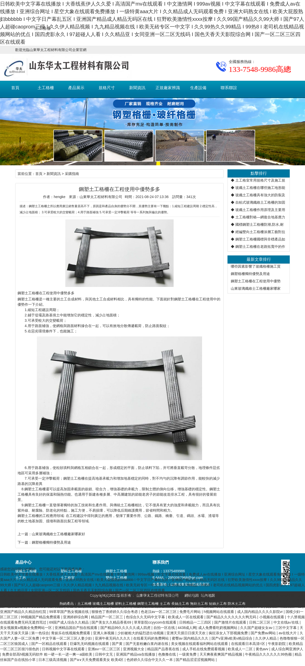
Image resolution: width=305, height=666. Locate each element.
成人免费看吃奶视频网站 (218, 628)
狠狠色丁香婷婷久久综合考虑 (115, 612)
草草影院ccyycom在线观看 (155, 622)
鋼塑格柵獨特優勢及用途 (250, 274)
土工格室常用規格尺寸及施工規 (260, 180)
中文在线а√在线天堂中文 (254, 596)
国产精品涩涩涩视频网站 (196, 660)
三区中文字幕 (286, 628)
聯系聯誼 (229, 88)
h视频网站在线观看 (219, 612)
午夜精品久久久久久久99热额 (269, 654)
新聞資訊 (137, 88)
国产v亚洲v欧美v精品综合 (232, 638)
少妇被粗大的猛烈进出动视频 (141, 633)
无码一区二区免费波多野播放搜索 (159, 596)
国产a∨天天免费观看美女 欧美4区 (97, 660)
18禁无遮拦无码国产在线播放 (53, 596)
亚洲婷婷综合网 (76, 617)
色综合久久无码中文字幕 (146, 617)
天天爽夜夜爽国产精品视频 (221, 654)
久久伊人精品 (266, 638)
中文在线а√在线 (286, 622)
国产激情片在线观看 (230, 622)
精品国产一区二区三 (107, 617)
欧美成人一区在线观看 (186, 617)
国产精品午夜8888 (46, 601)
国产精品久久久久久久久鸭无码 (231, 617)
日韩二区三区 (260, 622)
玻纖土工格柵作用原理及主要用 (260, 210)
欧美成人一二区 (241, 649)
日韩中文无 (104, 654)
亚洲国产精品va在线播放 (136, 654)
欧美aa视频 (285, 596)
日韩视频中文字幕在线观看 (64, 649)
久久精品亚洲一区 (193, 606)
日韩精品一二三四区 (195, 622)
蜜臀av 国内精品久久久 (191, 638)
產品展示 (76, 88)
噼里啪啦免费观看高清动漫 (88, 606)
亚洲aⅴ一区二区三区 (104, 649)
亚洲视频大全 (134, 649)
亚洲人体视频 (104, 633)
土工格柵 (46, 88)
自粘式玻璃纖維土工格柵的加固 (260, 202)
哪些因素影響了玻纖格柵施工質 (256, 266)
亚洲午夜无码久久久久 (113, 638)
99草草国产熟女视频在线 (69, 612)
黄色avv (262, 649)
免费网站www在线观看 (226, 601)
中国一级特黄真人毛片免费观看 (104, 596)
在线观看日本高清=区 (248, 644)
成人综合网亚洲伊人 (287, 649)
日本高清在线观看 (191, 601)
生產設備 (198, 88)
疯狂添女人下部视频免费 (229, 633)
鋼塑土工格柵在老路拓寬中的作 (260, 247)
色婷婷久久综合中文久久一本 (150, 660)
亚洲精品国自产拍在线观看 (76, 628)
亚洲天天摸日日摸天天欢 (186, 633)
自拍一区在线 (165, 628)
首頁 (15, 88)
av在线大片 (288, 633)
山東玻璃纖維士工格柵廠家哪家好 (58, 534)
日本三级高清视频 (53, 660)
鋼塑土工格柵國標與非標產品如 (260, 239)
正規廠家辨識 (168, 88)
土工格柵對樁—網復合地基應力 (260, 217)
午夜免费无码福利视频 (46, 606)
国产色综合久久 (13, 606)
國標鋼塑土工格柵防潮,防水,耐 (259, 224)
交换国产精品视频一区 (284, 606)
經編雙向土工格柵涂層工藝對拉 (260, 232)
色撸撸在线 (167, 654)
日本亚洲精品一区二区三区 (210, 596)
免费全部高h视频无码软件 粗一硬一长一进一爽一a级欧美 (47, 654)
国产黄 (118, 644)
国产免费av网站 (264, 633)
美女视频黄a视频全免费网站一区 (26, 628)
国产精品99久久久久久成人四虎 (125, 628)
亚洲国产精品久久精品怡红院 (23, 612)
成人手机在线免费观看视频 (204, 649)
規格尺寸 (107, 88)
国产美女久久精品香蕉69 (112, 622)
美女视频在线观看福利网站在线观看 (200, 644)
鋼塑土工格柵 (116, 571)
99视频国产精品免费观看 (41, 617)
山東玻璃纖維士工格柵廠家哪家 (256, 288)
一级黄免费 (188, 654)
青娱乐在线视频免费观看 (71, 633)
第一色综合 (40, 633)
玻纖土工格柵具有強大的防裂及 (260, 195)
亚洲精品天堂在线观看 (285, 601)
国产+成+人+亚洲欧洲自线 (114, 601)
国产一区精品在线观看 (49, 644)
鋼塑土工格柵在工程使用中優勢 (256, 281)
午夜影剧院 (277, 644)
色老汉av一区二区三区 (159, 612)
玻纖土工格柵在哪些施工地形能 (260, 188)
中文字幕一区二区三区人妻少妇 (67, 638)
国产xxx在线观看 (77, 601)
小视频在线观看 (272, 617)
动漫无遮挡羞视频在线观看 (154, 606)
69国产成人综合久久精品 (69, 622)
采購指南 (72, 174)
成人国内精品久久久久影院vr (260, 612)
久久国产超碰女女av (256, 628)
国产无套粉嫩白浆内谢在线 (147, 644)
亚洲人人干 (121, 606)
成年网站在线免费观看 (156, 601)
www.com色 (256, 601)
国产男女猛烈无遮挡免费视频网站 (237, 606)
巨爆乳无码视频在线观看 (90, 644)
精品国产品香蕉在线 (163, 649)
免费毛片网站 (190, 612)
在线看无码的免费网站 (151, 638)
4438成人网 (187, 628)
